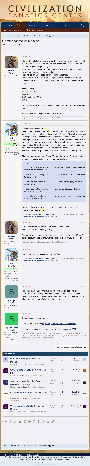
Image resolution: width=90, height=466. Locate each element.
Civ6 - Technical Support (35, 376)
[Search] (82, 25)
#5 (85, 286)
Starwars (13, 387)
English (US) (33, 455)
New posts (7, 30)
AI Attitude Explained (67, 214)
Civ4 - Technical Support (37, 364)
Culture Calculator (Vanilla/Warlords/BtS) (42, 216)
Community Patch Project (37, 412)
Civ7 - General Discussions (37, 387)
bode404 (7, 45)
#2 (85, 124)
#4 (85, 249)
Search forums (18, 30)
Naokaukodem (15, 398)
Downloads (52, 25)
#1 (85, 57)
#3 (85, 222)
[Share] (82, 56)
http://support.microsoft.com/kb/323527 (59, 329)
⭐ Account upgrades (34, 30)
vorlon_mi (77, 383)
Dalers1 (78, 372)
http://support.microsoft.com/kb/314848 (59, 323)
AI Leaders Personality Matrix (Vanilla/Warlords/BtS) (40, 214)
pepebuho (13, 364)
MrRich (12, 376)
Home (9, 25)
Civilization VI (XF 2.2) (12, 455)
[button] (42, 25)
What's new (34, 25)
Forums (20, 25)
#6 (85, 313)
